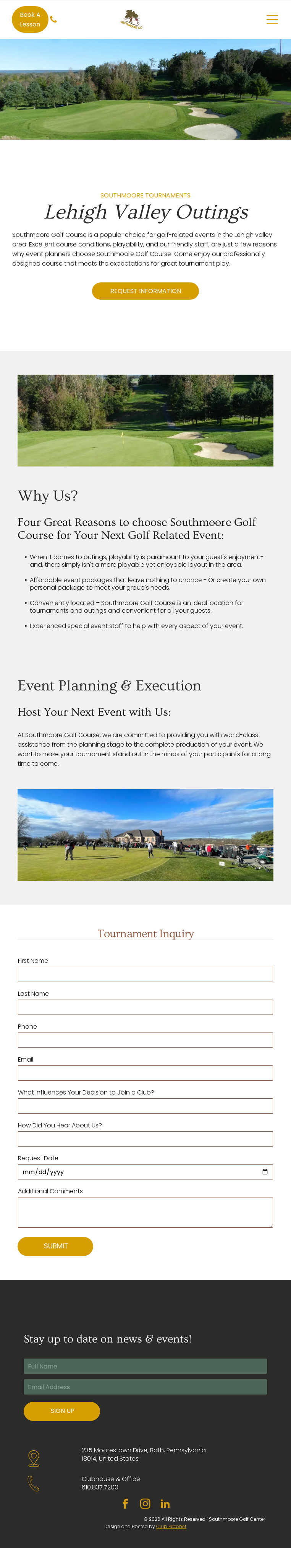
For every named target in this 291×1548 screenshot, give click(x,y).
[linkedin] (165, 1505)
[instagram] (145, 1505)
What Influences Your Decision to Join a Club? (86, 1092)
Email (25, 1059)
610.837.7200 (100, 1487)
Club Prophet (171, 1526)
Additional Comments (50, 1191)
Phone (27, 1026)
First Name (33, 960)
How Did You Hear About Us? (60, 1125)
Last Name (33, 993)
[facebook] (125, 1505)
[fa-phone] (53, 23)
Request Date (38, 1158)
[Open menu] (272, 19)
